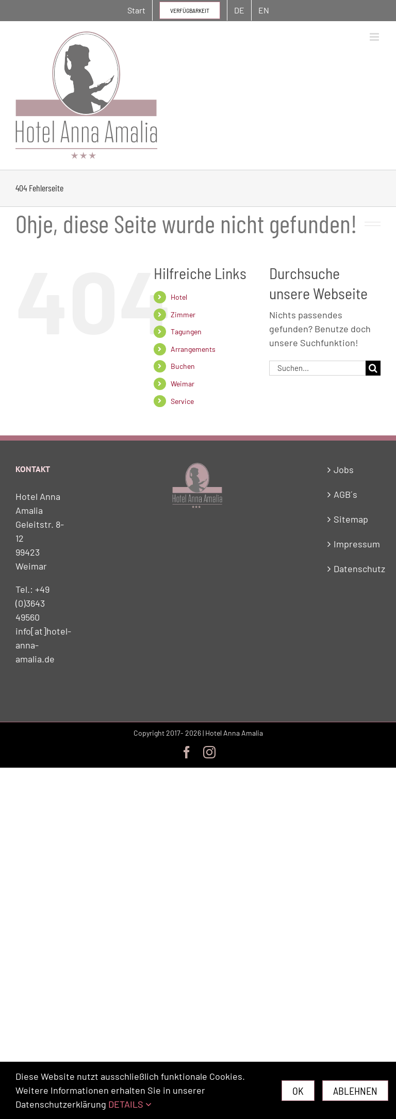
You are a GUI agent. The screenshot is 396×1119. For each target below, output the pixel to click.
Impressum (354, 543)
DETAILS (130, 1104)
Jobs (344, 469)
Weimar (182, 383)
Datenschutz (354, 568)
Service (182, 401)
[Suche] (373, 368)
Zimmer (183, 314)
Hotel (179, 297)
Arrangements (193, 349)
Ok (298, 1090)
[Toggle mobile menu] (375, 36)
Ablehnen (355, 1090)
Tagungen (186, 331)
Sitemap (351, 519)
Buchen (183, 366)
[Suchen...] (317, 368)
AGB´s (345, 494)
